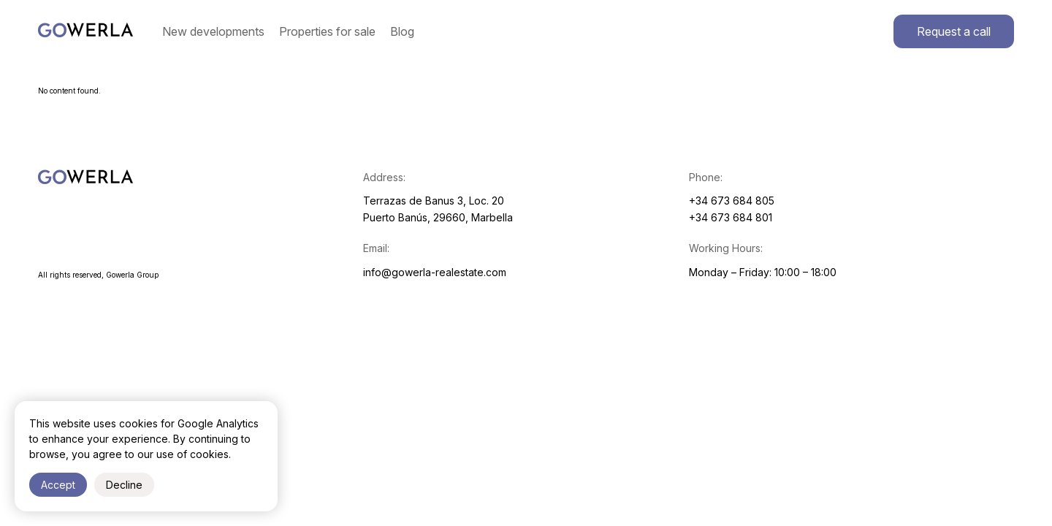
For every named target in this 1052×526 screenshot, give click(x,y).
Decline (124, 485)
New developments (213, 31)
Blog (402, 31)
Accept (58, 485)
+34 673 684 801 (730, 217)
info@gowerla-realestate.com (434, 272)
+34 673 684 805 (731, 200)
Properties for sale (327, 31)
